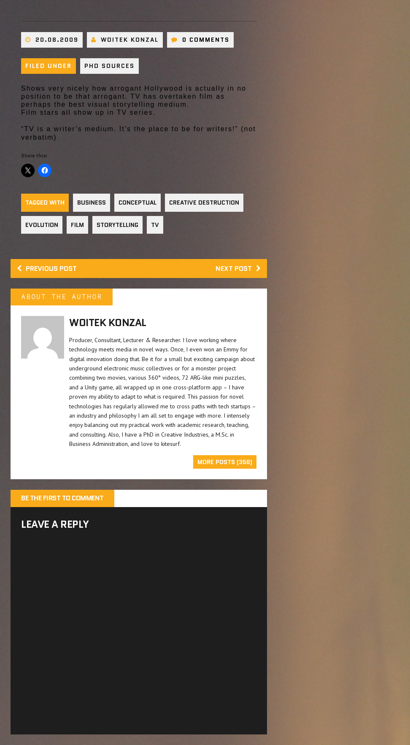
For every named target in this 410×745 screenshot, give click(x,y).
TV (155, 225)
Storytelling (117, 225)
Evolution (41, 225)
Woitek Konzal (130, 39)
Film (77, 225)
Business (91, 202)
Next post (238, 268)
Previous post (47, 268)
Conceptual (137, 202)
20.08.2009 (56, 39)
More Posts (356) (224, 462)
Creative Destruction (204, 202)
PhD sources (109, 66)
